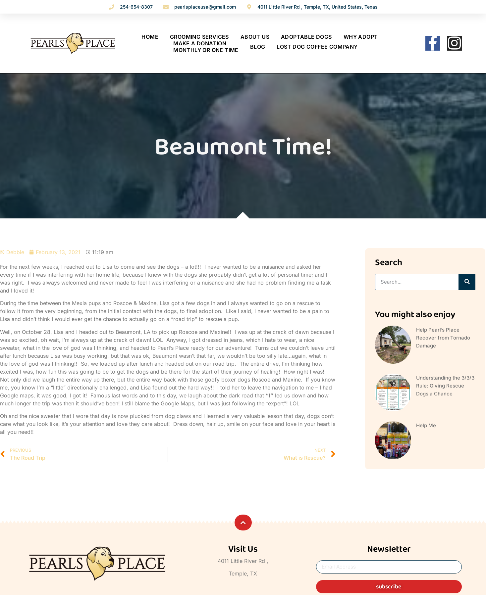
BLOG (257, 46)
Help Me (426, 425)
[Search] (467, 282)
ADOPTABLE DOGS (306, 36)
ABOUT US (255, 36)
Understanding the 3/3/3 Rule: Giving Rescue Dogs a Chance (445, 386)
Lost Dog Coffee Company (317, 46)
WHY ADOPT (361, 36)
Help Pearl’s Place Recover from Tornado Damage (443, 338)
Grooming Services (199, 36)
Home (149, 36)
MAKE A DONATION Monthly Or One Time (206, 46)
